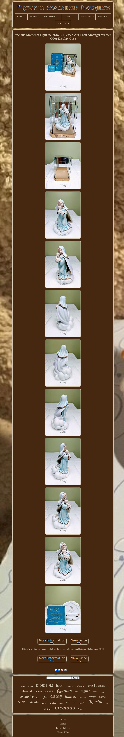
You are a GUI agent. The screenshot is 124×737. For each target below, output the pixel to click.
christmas (96, 686)
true (80, 709)
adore (44, 703)
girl (107, 703)
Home (63, 719)
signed (85, 691)
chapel (95, 692)
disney (56, 695)
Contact (63, 724)
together (82, 703)
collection (80, 686)
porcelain (49, 691)
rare (21, 701)
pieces (69, 686)
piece (102, 692)
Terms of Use (63, 732)
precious (65, 707)
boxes (38, 698)
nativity (33, 702)
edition (71, 702)
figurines (64, 690)
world (61, 703)
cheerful (27, 691)
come (102, 696)
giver (45, 697)
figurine (96, 701)
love (59, 685)
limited (70, 696)
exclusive (26, 696)
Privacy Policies (63, 728)
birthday (82, 697)
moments (44, 685)
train (38, 691)
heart (22, 687)
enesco (30, 686)
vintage (48, 708)
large (76, 692)
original (53, 703)
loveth (92, 696)
